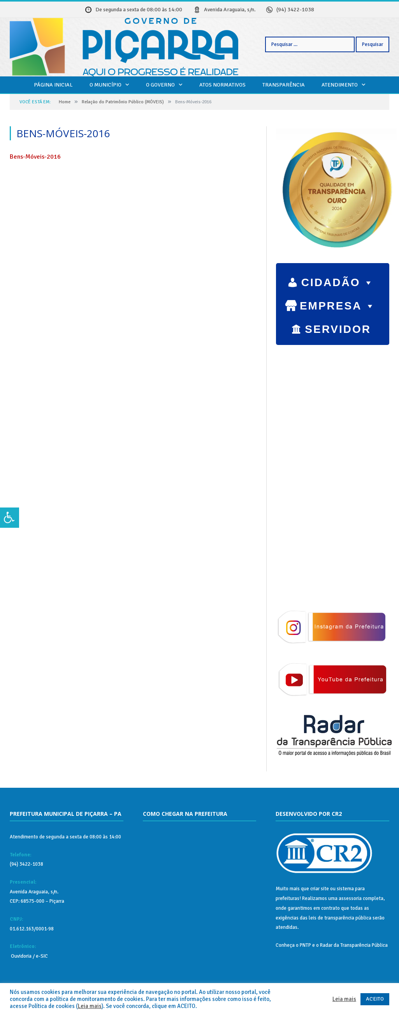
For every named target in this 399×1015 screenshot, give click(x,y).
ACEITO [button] (375, 999)
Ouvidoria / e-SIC (29, 956)
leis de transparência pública (340, 918)
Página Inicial (53, 84)
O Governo (160, 84)
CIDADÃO (338, 280)
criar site (319, 889)
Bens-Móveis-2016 (35, 157)
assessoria (350, 898)
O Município (105, 84)
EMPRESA (338, 304)
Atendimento (340, 84)
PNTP (305, 945)
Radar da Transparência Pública (354, 945)
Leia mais (90, 1006)
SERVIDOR (338, 330)
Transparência (283, 84)
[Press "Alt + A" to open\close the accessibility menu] (9, 518)
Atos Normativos (222, 84)
